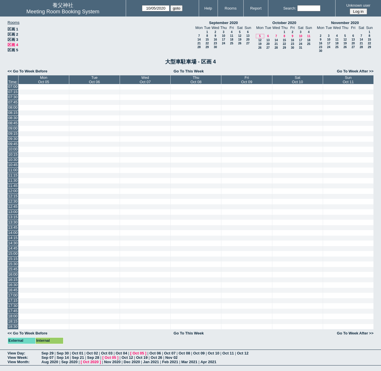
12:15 (13, 196)
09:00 (13, 128)
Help (208, 8)
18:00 (13, 316)
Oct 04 (121, 353)
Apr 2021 (208, 362)
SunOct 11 (348, 79)
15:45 (13, 269)
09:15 (13, 133)
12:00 (13, 191)
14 (198, 39)
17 (223, 39)
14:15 (13, 238)
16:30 (13, 285)
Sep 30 (63, 353)
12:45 (13, 206)
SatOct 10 (297, 79)
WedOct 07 (145, 79)
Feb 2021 (170, 362)
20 (247, 39)
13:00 (13, 212)
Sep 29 (47, 353)
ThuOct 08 (195, 79)
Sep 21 (78, 357)
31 (300, 47)
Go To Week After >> (355, 71)
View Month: (19, 362)
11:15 (13, 175)
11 (231, 35)
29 (207, 47)
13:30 (13, 222)
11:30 (13, 180)
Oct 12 (243, 353)
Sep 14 (63, 357)
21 (198, 43)
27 (247, 43)
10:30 (13, 159)
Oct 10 (213, 353)
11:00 (13, 170)
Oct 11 (228, 353)
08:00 (13, 107)
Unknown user (358, 5)
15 (207, 39)
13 (247, 35)
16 (215, 39)
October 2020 (284, 23)
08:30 (13, 118)
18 (231, 39)
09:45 (13, 144)
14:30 (13, 243)
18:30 (13, 326)
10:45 (13, 165)
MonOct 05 (43, 79)
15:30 (13, 264)
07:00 (13, 86)
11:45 (13, 185)
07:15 (13, 92)
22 (207, 43)
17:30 (13, 305)
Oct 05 (138, 353)
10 (223, 35)
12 (239, 35)
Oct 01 (77, 353)
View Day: (16, 353)
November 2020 (345, 23)
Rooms (230, 8)
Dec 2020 (132, 362)
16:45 (13, 290)
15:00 (13, 253)
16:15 (13, 279)
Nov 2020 (112, 362)
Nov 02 (171, 357)
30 (215, 47)
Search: (289, 8)
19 (239, 39)
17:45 (13, 311)
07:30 (13, 97)
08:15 (13, 112)
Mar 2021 (189, 362)
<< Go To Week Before (28, 71)
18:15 (13, 321)
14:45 (13, 248)
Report (256, 8)
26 (239, 43)
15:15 (13, 259)
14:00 (13, 232)
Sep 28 (93, 357)
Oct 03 (107, 353)
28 (198, 47)
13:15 (13, 217)
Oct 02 (92, 353)
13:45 (13, 227)
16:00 (13, 274)
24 (223, 43)
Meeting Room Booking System (62, 11)
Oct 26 (156, 357)
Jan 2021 (151, 362)
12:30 (13, 201)
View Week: (18, 357)
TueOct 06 (94, 79)
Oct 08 (184, 353)
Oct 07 (170, 353)
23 (215, 43)
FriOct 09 (246, 79)
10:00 (13, 149)
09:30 (13, 139)
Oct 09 (199, 353)
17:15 (13, 300)
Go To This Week (189, 71)
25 (231, 43)
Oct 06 (155, 353)
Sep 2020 (69, 362)
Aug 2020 (49, 362)
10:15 (13, 154)
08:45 (13, 123)
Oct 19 (142, 357)
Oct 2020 (91, 362)
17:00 (13, 295)
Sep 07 (47, 357)
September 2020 (223, 23)
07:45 (13, 102)
